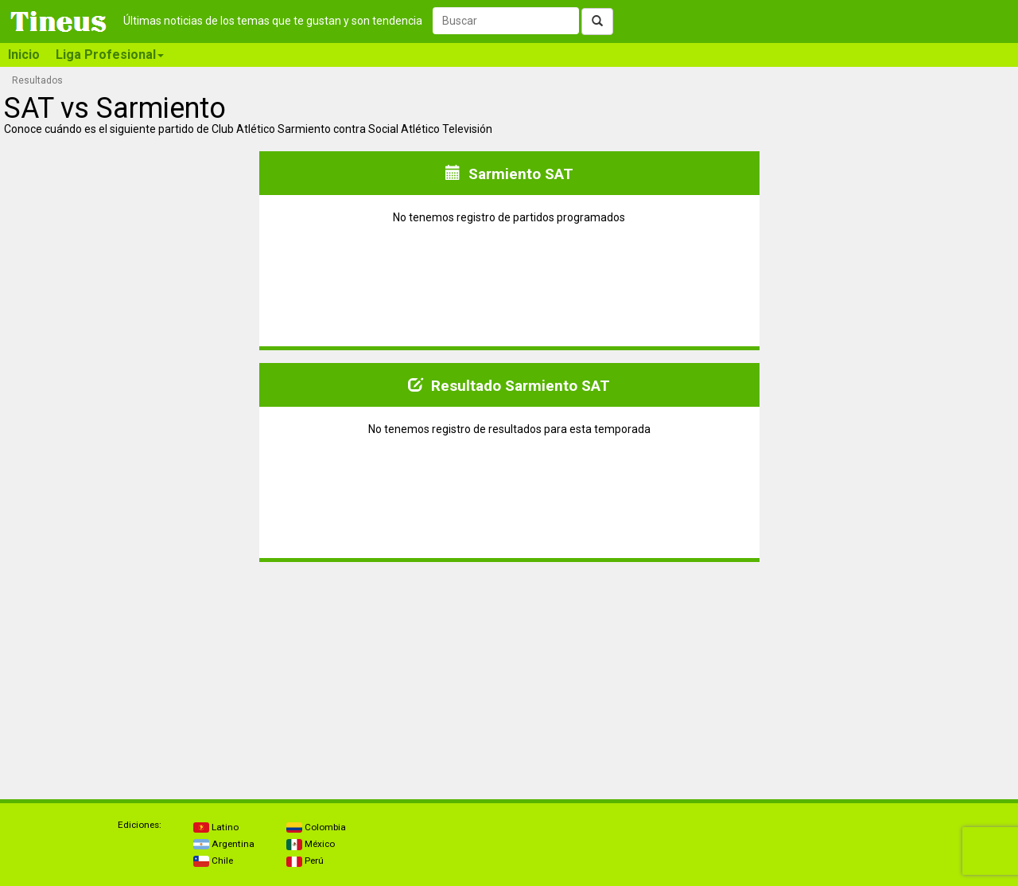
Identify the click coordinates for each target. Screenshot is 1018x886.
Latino (216, 827)
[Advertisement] (130, 674)
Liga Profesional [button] (110, 54)
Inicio (24, 54)
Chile (213, 860)
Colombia (316, 827)
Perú (305, 860)
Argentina (223, 843)
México (310, 843)
